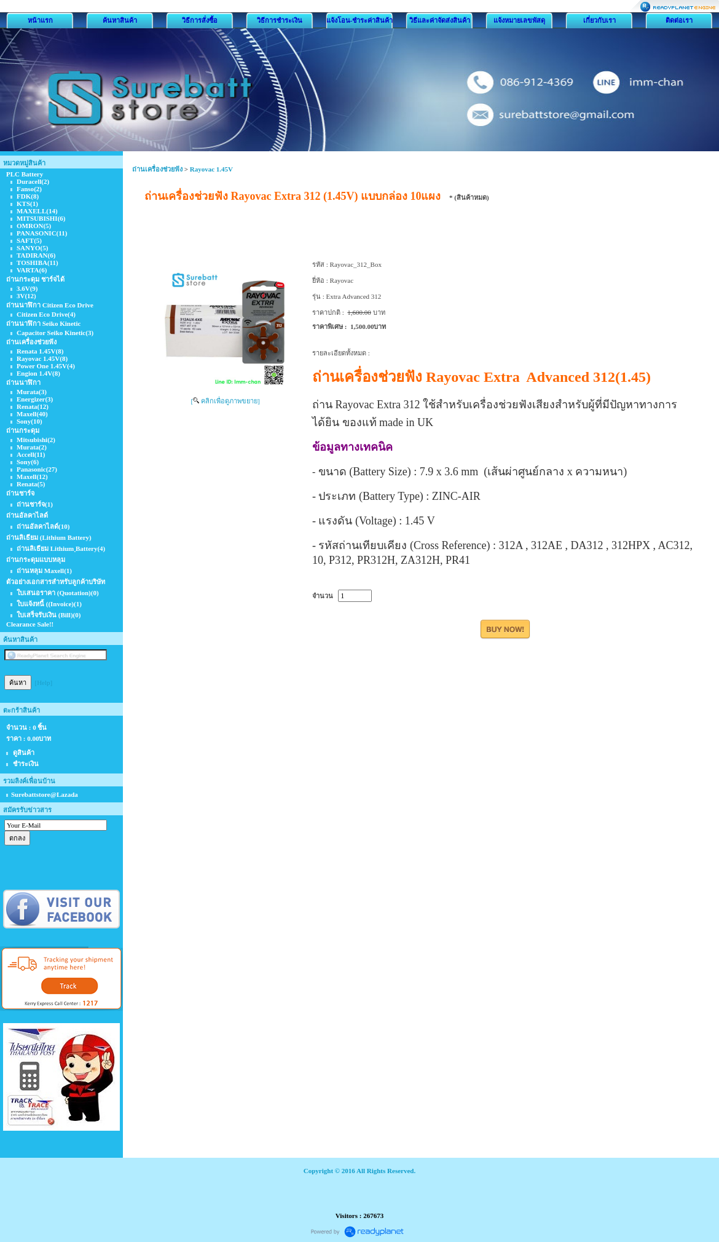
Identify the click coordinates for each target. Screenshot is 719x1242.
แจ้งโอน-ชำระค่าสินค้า (359, 20)
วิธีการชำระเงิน (279, 20)
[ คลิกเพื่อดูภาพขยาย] (225, 401)
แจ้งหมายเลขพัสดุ (519, 20)
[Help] (44, 682)
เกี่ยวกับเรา (599, 20)
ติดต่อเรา (679, 20)
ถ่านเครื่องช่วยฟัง (157, 169)
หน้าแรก (40, 20)
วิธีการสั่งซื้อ (200, 20)
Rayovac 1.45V (211, 169)
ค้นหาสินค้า (120, 20)
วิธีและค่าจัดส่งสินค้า (439, 20)
